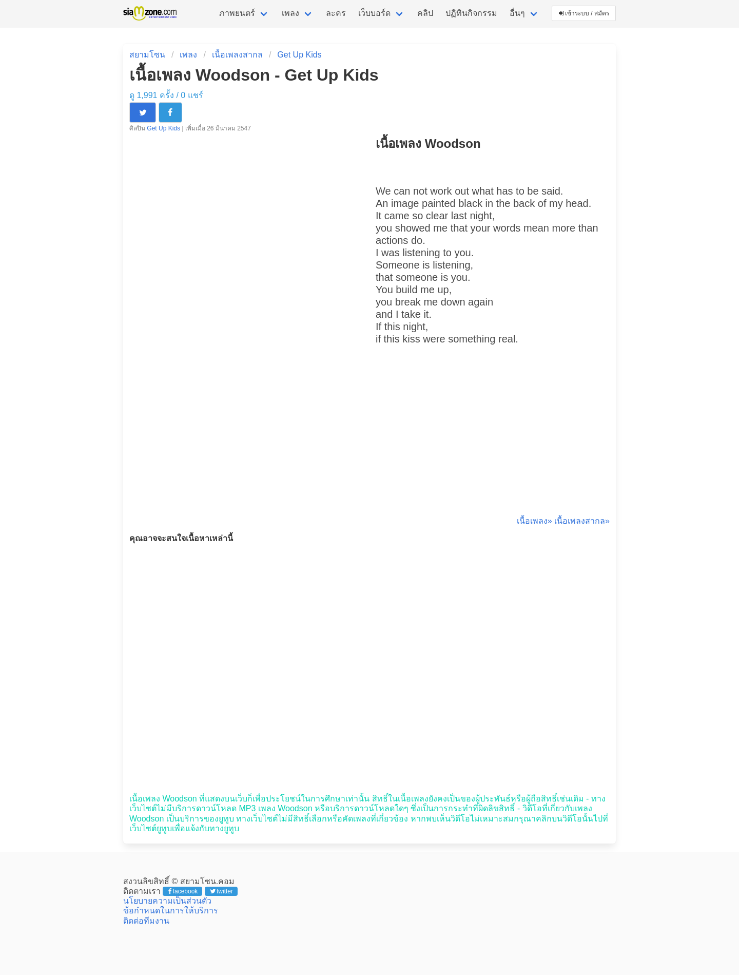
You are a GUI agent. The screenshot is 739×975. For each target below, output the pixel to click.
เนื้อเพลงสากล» (582, 521)
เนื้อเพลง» (534, 521)
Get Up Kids (299, 54)
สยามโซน (147, 54)
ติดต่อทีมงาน (146, 920)
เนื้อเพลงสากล (237, 54)
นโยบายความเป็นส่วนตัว (167, 900)
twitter (221, 891)
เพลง (290, 13)
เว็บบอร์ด (374, 13)
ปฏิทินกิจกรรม (471, 13)
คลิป (425, 13)
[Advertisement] (493, 441)
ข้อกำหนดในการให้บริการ (170, 910)
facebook (183, 891)
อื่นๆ (517, 13)
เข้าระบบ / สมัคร (584, 13)
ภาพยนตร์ (237, 13)
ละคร (336, 13)
